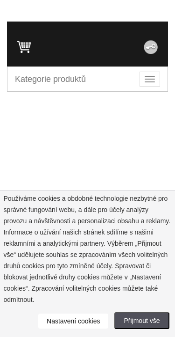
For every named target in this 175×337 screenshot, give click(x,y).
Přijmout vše (142, 320)
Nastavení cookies (73, 321)
